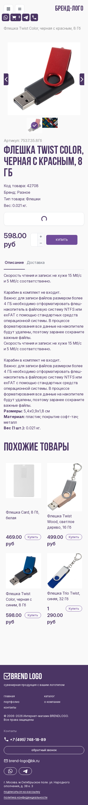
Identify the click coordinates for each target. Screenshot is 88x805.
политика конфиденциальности (25, 797)
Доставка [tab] (36, 262)
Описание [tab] (14, 262)
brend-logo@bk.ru (24, 760)
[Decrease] (41, 243)
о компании (52, 702)
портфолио (11, 702)
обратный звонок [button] (44, 750)
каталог (49, 696)
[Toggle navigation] (8, 9)
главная (9, 696)
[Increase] (41, 236)
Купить (62, 240)
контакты (10, 707)
